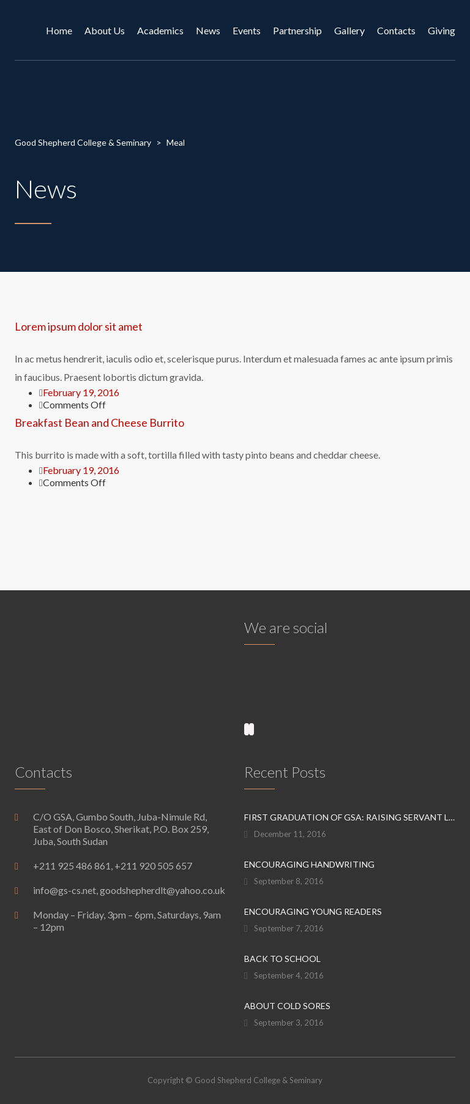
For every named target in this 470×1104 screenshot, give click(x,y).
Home (59, 30)
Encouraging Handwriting (309, 864)
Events (247, 30)
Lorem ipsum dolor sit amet (79, 326)
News (208, 30)
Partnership (297, 30)
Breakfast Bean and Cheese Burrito (99, 422)
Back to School (282, 958)
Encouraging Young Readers (313, 911)
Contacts (396, 30)
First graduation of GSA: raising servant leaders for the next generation (349, 817)
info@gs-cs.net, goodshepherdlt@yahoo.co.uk (129, 890)
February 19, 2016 (81, 392)
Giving (441, 30)
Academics (160, 30)
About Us (104, 30)
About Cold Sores (287, 1006)
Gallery (349, 30)
